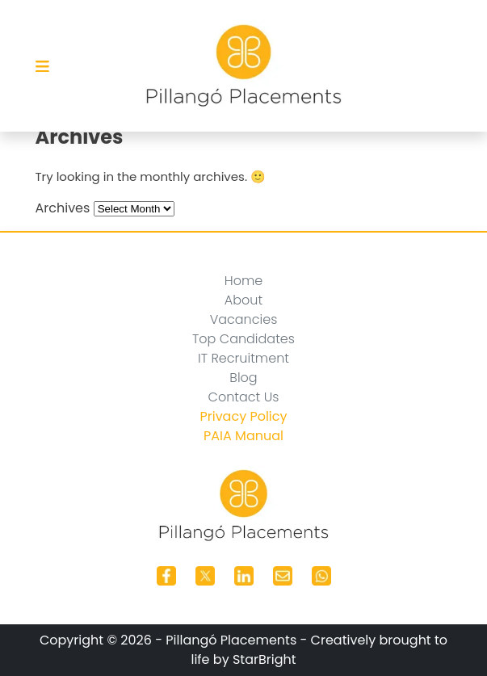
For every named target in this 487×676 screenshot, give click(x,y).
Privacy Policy (243, 416)
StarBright (264, 659)
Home (243, 280)
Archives (63, 208)
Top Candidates (243, 339)
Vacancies (244, 319)
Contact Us (243, 397)
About (243, 300)
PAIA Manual (243, 435)
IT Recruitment (243, 358)
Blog (243, 377)
